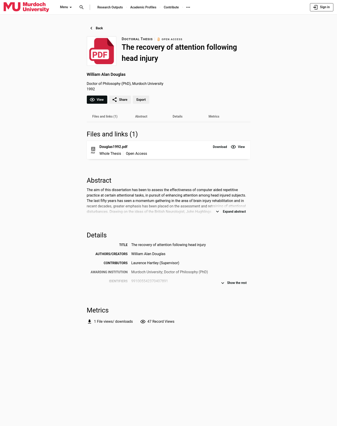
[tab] (105, 116)
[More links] (188, 7)
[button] (220, 147)
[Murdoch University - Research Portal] (26, 7)
